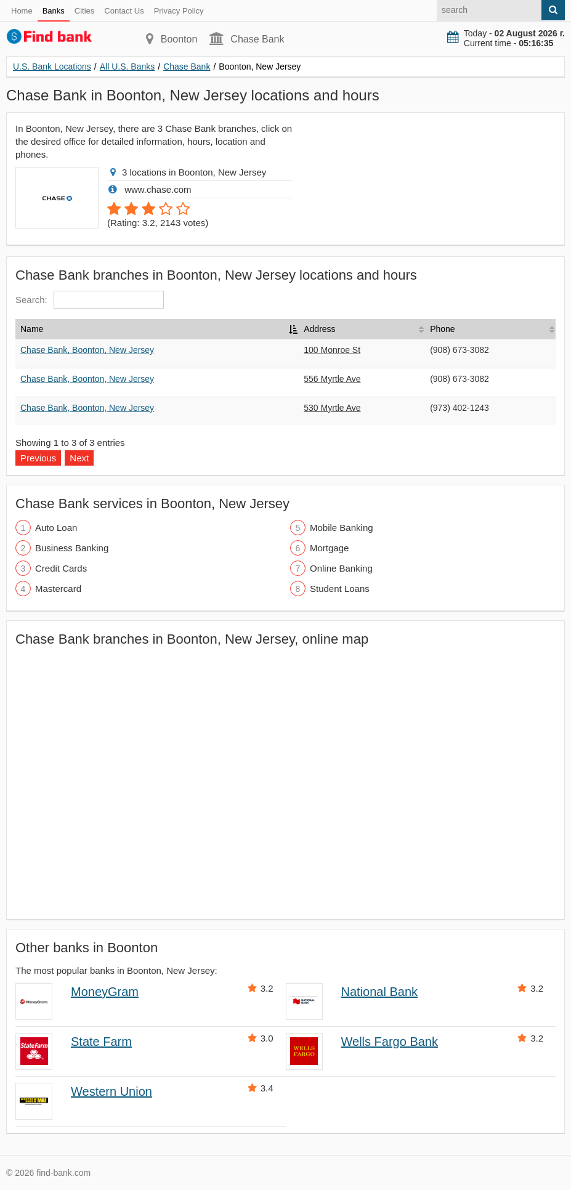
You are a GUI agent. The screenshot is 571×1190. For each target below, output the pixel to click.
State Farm (101, 1041)
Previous (38, 458)
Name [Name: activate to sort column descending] (31, 329)
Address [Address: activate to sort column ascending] (319, 329)
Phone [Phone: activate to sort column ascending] (442, 329)
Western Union (111, 1091)
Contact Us (124, 10)
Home (22, 10)
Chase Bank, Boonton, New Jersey (87, 350)
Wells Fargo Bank (389, 1041)
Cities (85, 10)
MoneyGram (105, 991)
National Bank (379, 991)
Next (79, 458)
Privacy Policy (179, 10)
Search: (89, 300)
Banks (54, 10)
